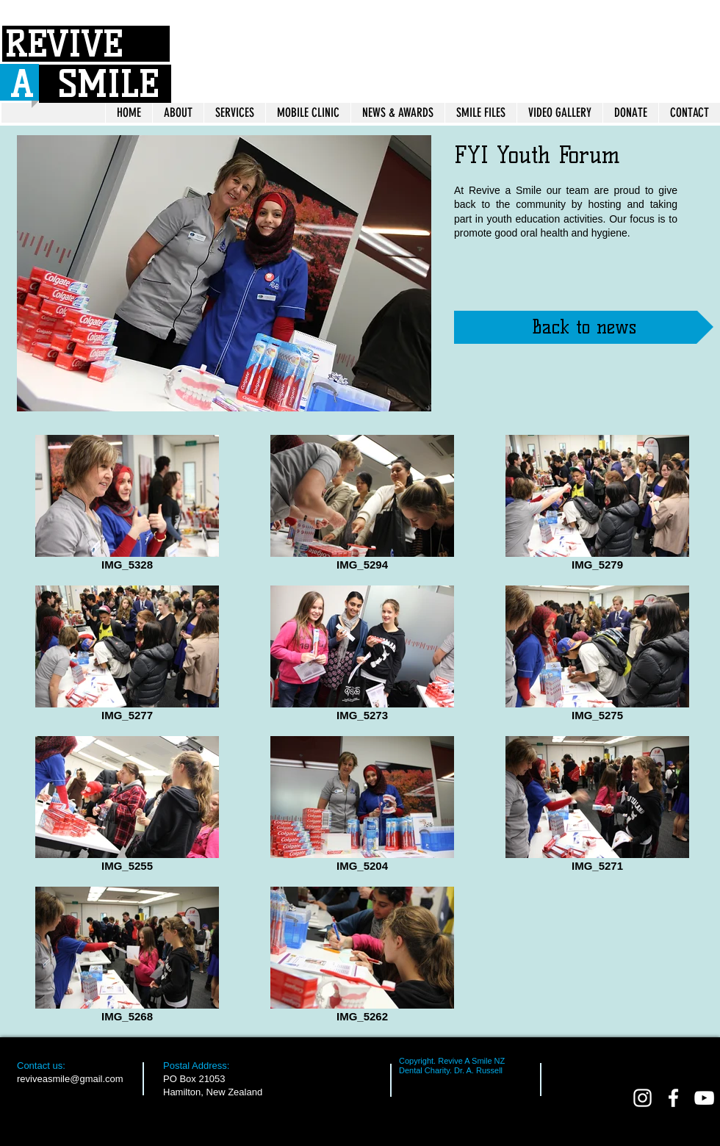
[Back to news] (583, 327)
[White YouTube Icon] (704, 1098)
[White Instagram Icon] (642, 1098)
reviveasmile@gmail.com (70, 1078)
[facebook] (673, 1098)
